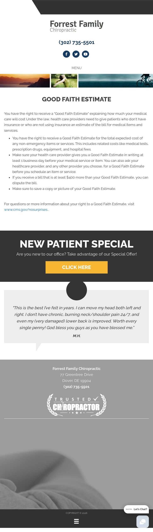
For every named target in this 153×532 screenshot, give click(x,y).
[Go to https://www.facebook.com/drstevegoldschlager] (66, 54)
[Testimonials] (76, 316)
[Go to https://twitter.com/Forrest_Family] (76, 54)
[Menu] (76, 521)
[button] (77, 267)
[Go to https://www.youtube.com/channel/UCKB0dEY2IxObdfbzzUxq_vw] (85, 54)
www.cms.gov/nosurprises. (26, 209)
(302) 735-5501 (76, 42)
